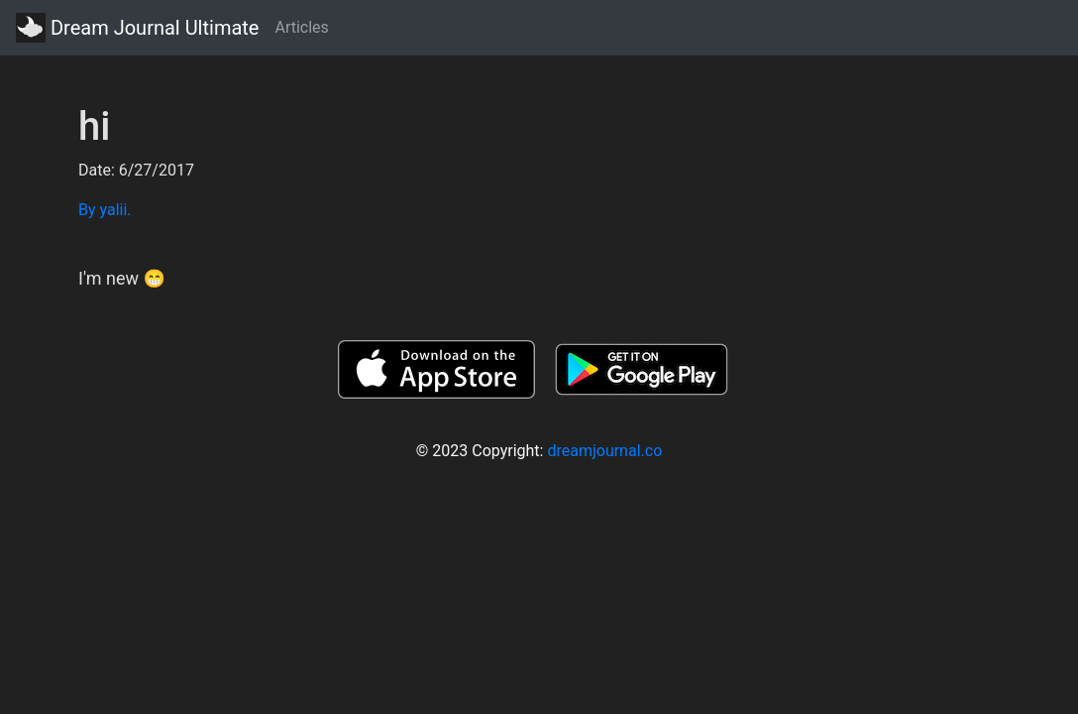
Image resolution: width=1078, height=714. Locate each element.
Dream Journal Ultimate (137, 28)
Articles (301, 27)
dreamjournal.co (604, 450)
